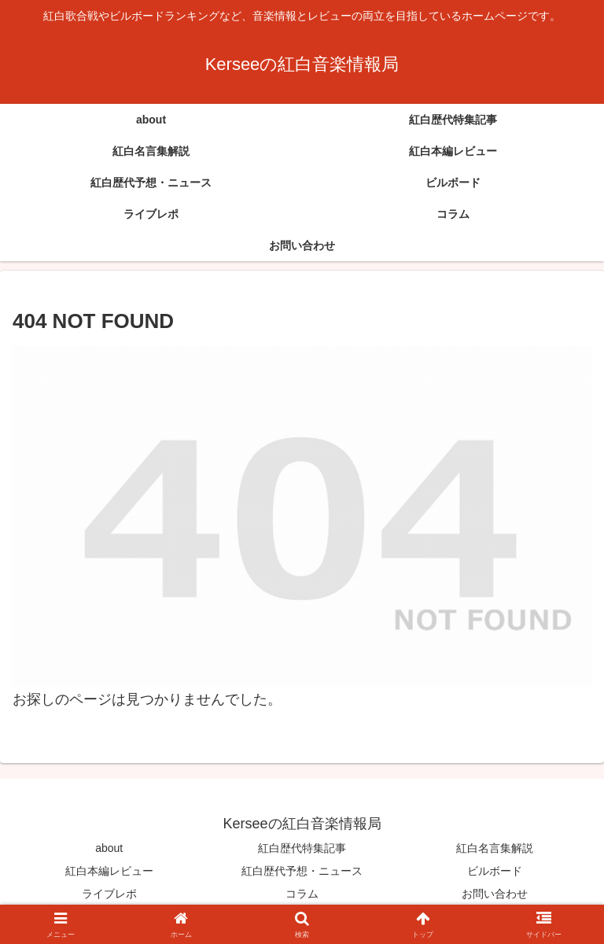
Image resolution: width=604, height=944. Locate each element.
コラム (302, 893)
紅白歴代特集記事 (302, 848)
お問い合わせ (495, 893)
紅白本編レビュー (109, 871)
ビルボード (494, 871)
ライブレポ (109, 893)
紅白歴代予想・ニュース (302, 871)
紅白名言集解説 (494, 848)
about (109, 848)
